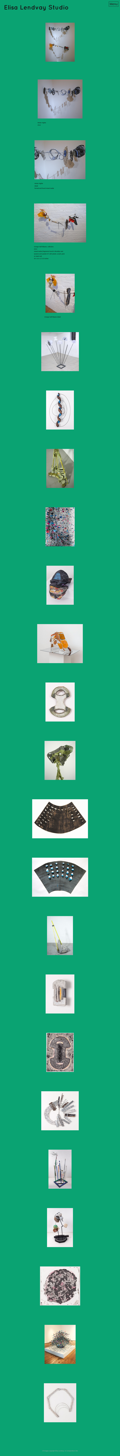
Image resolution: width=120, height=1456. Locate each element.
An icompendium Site (71, 1451)
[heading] (36, 8)
